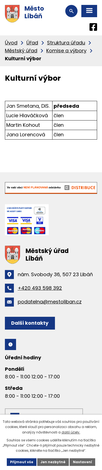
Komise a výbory (66, 50)
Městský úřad (21, 50)
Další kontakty (29, 323)
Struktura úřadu (66, 42)
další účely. (70, 432)
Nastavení (82, 462)
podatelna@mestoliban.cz (50, 301)
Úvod (11, 42)
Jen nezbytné (53, 462)
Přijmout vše (21, 462)
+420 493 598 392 (40, 288)
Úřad (32, 42)
